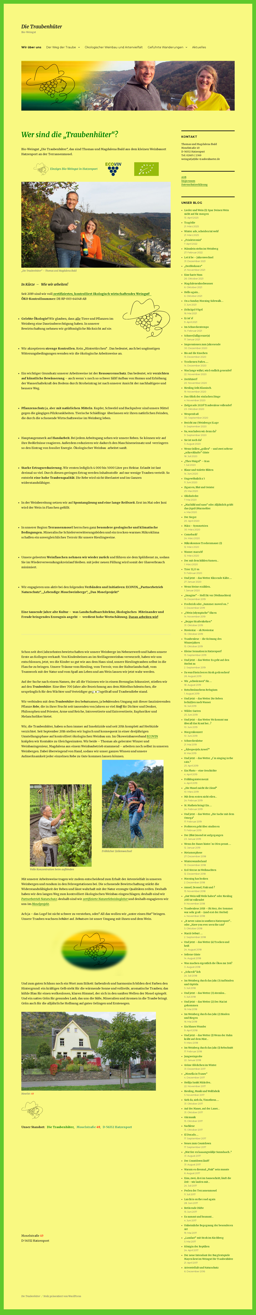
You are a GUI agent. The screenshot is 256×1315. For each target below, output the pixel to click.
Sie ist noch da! (192, 440)
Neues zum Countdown (197, 1143)
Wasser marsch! (193, 551)
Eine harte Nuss (193, 274)
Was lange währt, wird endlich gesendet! (207, 370)
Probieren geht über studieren (202, 826)
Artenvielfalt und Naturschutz (201, 1267)
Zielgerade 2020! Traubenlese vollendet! (208, 405)
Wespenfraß (191, 414)
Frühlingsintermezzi (196, 779)
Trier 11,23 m (191, 569)
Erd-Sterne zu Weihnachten (200, 870)
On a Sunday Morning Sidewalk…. (203, 300)
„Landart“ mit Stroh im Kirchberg (204, 1237)
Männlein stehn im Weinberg (201, 248)
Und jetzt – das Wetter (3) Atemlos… (205, 993)
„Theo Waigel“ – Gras (196, 461)
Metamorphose (193, 852)
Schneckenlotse (193, 740)
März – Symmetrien (196, 525)
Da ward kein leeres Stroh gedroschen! (206, 672)
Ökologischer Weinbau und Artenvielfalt (114, 47)
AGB (183, 177)
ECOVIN (152, 736)
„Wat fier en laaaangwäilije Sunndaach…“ (208, 1152)
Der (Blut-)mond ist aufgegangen (203, 835)
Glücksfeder (191, 496)
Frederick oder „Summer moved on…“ (206, 604)
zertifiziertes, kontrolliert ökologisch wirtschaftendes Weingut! (102, 294)
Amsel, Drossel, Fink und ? (199, 887)
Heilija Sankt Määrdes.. (197, 1082)
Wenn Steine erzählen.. (197, 586)
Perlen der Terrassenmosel (200, 1190)
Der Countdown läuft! (196, 1160)
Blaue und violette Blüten (198, 469)
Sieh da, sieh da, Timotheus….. (201, 1099)
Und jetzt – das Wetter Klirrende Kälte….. (208, 578)
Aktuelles (199, 47)
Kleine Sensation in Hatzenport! (203, 651)
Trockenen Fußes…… (196, 361)
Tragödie (189, 222)
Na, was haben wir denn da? (200, 431)
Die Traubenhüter (41, 26)
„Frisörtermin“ (193, 240)
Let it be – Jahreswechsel (198, 257)
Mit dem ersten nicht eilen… (200, 796)
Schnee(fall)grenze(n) (197, 335)
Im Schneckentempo (196, 327)
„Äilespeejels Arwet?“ (197, 749)
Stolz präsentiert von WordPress (62, 1296)
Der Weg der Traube (61, 47)
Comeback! (190, 534)
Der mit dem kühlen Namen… (201, 560)
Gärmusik (190, 1117)
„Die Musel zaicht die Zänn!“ (200, 788)
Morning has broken (196, 878)
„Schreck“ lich (192, 971)
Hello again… (191, 292)
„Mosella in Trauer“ (195, 1073)
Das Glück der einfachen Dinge (202, 396)
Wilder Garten (192, 711)
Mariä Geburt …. (193, 933)
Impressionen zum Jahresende (202, 344)
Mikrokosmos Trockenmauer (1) (203, 543)
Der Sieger (190, 517)
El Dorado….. (191, 1134)
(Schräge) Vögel (193, 309)
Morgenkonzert (193, 732)
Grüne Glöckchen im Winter (200, 1065)
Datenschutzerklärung (194, 184)
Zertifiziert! (190, 379)
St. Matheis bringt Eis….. (198, 805)
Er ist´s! (188, 318)
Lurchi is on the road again (199, 1199)
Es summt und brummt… (198, 1216)
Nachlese (189, 1126)
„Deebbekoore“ (193, 266)
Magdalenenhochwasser (198, 283)
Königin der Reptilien (196, 1246)
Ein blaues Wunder (195, 1026)
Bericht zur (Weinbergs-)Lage (201, 422)
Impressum (188, 180)
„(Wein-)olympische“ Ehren (200, 612)
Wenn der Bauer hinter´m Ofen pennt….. (207, 843)
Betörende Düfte (194, 1208)
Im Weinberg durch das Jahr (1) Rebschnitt (208, 1047)
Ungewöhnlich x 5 (194, 478)
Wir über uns (31, 47)
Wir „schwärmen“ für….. (198, 681)
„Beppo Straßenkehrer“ (198, 621)
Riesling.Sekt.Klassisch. (198, 387)
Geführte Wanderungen (165, 47)
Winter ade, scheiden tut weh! (201, 231)
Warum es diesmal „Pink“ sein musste (206, 1169)
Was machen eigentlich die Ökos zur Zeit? (208, 963)
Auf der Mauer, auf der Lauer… (202, 1108)
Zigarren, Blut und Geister (199, 487)
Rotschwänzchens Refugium (200, 689)
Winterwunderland (195, 861)
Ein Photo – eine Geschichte (200, 770)
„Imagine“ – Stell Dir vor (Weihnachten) (207, 595)
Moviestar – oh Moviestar (199, 630)
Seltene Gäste (192, 954)
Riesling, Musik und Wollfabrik (202, 1091)
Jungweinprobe (193, 1056)
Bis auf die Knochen (195, 353)
